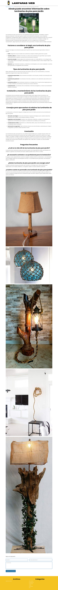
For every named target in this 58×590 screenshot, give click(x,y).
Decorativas (31, 581)
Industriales (31, 583)
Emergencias (31, 582)
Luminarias (31, 586)
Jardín (30, 585)
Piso (29, 587)
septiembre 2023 (9, 581)
